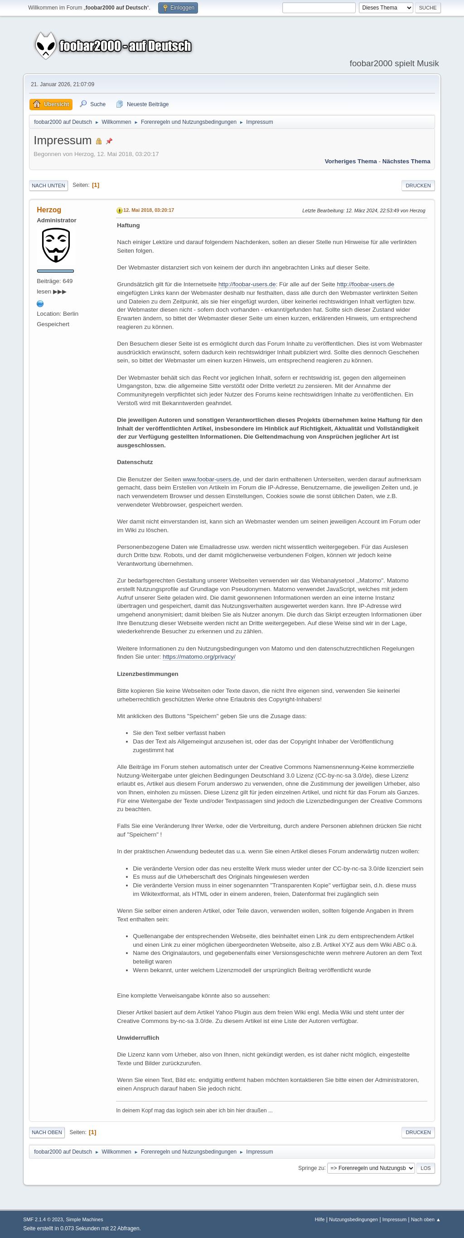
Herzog (49, 210)
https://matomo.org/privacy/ (199, 656)
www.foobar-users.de (211, 479)
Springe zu (311, 1168)
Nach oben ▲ (426, 1219)
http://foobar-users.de (247, 284)
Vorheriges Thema (351, 161)
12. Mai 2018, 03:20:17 (148, 210)
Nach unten (48, 185)
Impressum (394, 1219)
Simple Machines (84, 1219)
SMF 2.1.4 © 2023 (43, 1219)
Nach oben (47, 1132)
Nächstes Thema (406, 161)
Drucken (418, 185)
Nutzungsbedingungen (353, 1219)
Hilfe (320, 1219)
